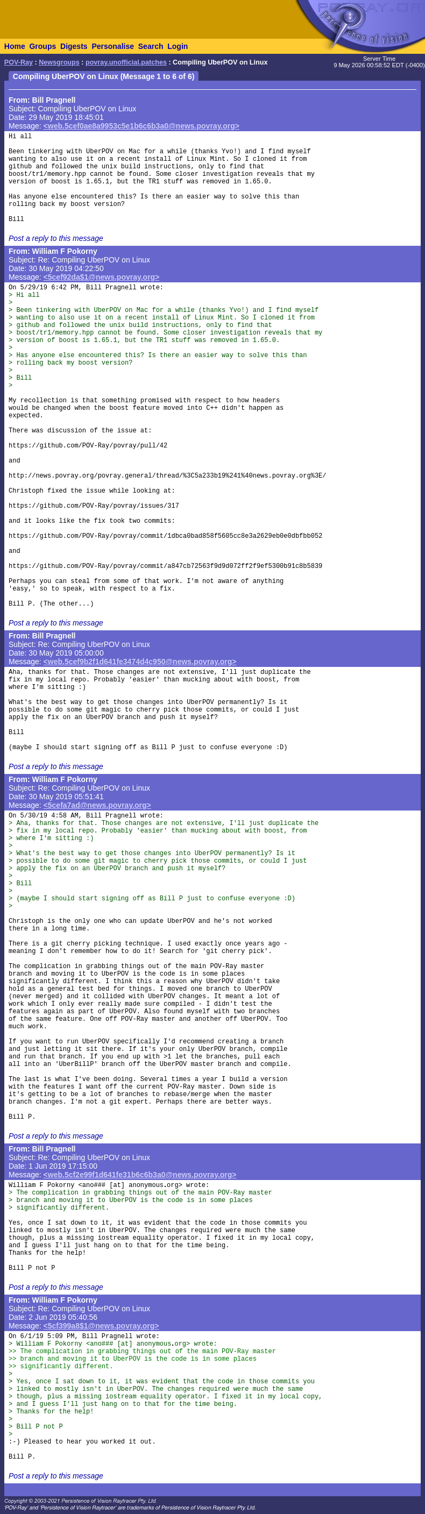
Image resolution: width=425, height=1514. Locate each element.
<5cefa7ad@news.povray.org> (97, 805)
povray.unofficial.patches (126, 62)
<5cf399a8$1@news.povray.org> (101, 1325)
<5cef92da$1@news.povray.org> (102, 277)
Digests (74, 46)
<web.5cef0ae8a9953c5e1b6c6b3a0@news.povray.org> (141, 126)
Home (14, 46)
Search (151, 46)
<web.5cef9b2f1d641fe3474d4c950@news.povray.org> (140, 661)
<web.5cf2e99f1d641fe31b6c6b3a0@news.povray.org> (140, 1174)
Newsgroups (59, 62)
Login (177, 46)
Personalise (112, 46)
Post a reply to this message (56, 238)
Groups (42, 46)
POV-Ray (18, 62)
